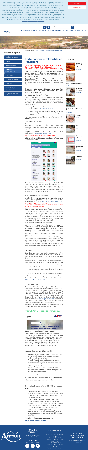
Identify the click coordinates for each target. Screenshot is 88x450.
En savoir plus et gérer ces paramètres (33, 21)
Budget (8, 61)
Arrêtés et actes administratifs (10, 88)
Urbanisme (9, 83)
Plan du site (77, 433)
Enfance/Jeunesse (57, 30)
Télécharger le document (42, 133)
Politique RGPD (77, 437)
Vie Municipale (43, 30)
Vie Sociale (81, 30)
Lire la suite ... (79, 69)
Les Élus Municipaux (12, 57)
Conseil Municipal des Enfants (12, 94)
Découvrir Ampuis (30, 30)
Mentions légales (77, 435)
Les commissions (11, 65)
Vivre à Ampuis (70, 30)
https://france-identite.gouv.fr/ (35, 421)
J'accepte (77, 3)
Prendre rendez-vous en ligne (52, 201)
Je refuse (77, 7)
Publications (9, 75)
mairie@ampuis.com (35, 442)
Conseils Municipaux (12, 79)
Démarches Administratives (10, 70)
